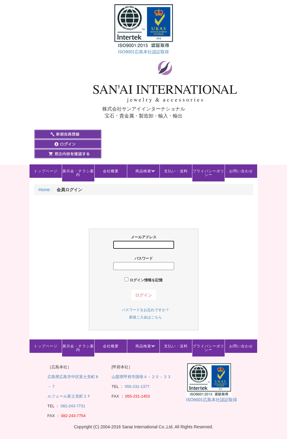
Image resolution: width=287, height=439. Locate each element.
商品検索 (143, 171)
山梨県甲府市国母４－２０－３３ (141, 376)
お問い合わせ (241, 171)
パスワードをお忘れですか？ (145, 310)
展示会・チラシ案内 (78, 173)
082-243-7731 (72, 406)
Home (44, 189)
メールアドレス (143, 242)
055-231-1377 (137, 386)
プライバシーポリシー (208, 173)
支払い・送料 (176, 171)
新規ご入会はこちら (145, 317)
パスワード (143, 263)
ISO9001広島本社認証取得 (143, 51)
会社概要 (111, 171)
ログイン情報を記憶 (143, 279)
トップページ (46, 171)
